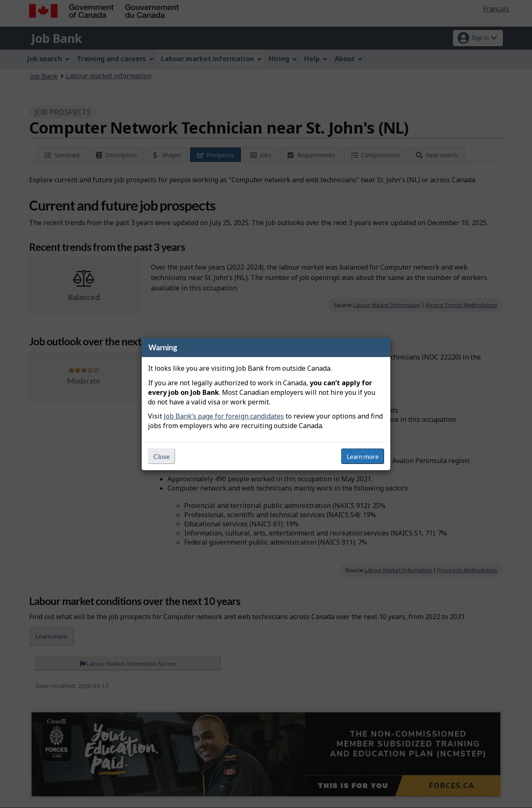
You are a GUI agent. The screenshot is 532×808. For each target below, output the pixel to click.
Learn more (363, 456)
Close (161, 456)
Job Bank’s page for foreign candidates (224, 416)
